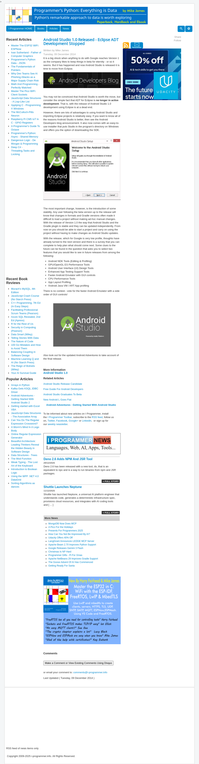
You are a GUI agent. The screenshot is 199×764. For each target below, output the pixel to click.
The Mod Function (21, 458)
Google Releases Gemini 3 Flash (65, 548)
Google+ (74, 420)
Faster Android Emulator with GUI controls (71, 275)
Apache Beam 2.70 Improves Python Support (72, 544)
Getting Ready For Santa (61, 565)
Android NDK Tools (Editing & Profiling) (70, 261)
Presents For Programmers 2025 (65, 530)
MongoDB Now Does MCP (62, 523)
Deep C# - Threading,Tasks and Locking (23, 151)
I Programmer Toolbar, (60, 417)
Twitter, (51, 420)
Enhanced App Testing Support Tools (68, 271)
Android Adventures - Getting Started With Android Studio (81, 404)
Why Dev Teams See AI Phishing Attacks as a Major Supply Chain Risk (25, 77)
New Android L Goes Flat (57, 399)
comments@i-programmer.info (90, 672)
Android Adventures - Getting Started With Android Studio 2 (23, 399)
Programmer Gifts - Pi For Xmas (65, 555)
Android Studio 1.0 (55, 372)
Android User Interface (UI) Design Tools (70, 268)
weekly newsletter (57, 424)
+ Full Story (111, 481)
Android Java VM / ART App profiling (68, 285)
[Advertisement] (23, 216)
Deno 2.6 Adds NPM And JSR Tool (68, 459)
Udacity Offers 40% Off (60, 537)
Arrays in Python (20, 385)
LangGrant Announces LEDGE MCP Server (71, 541)
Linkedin (86, 420)
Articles (53, 28)
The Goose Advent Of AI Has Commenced (70, 562)
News (66, 28)
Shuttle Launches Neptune (63, 487)
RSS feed (97, 417)
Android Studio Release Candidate (62, 383)
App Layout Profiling (59, 282)
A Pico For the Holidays (60, 527)
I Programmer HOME (20, 28)
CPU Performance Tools (61, 278)
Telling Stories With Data (25, 337)
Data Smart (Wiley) (21, 334)
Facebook (61, 420)
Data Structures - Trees (24, 455)
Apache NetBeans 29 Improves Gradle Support (73, 558)
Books (40, 28)
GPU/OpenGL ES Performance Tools (69, 264)
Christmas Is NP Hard (59, 551)
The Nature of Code (22, 341)
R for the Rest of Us (22, 323)
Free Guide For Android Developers (63, 389)
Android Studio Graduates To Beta (62, 394)
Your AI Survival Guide (23, 372)
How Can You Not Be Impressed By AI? (69, 534)
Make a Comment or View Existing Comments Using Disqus (78, 663)
